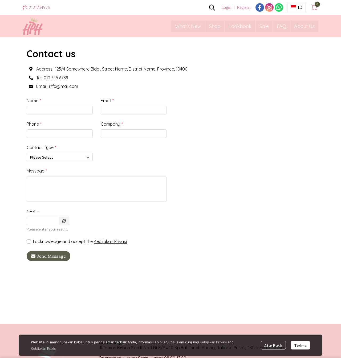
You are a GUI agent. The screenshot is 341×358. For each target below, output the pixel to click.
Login (226, 7)
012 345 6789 (56, 77)
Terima (300, 345)
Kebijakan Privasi (110, 241)
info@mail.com (63, 86)
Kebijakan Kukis (43, 348)
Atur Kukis (273, 345)
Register (244, 7)
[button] (212, 7)
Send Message (48, 256)
